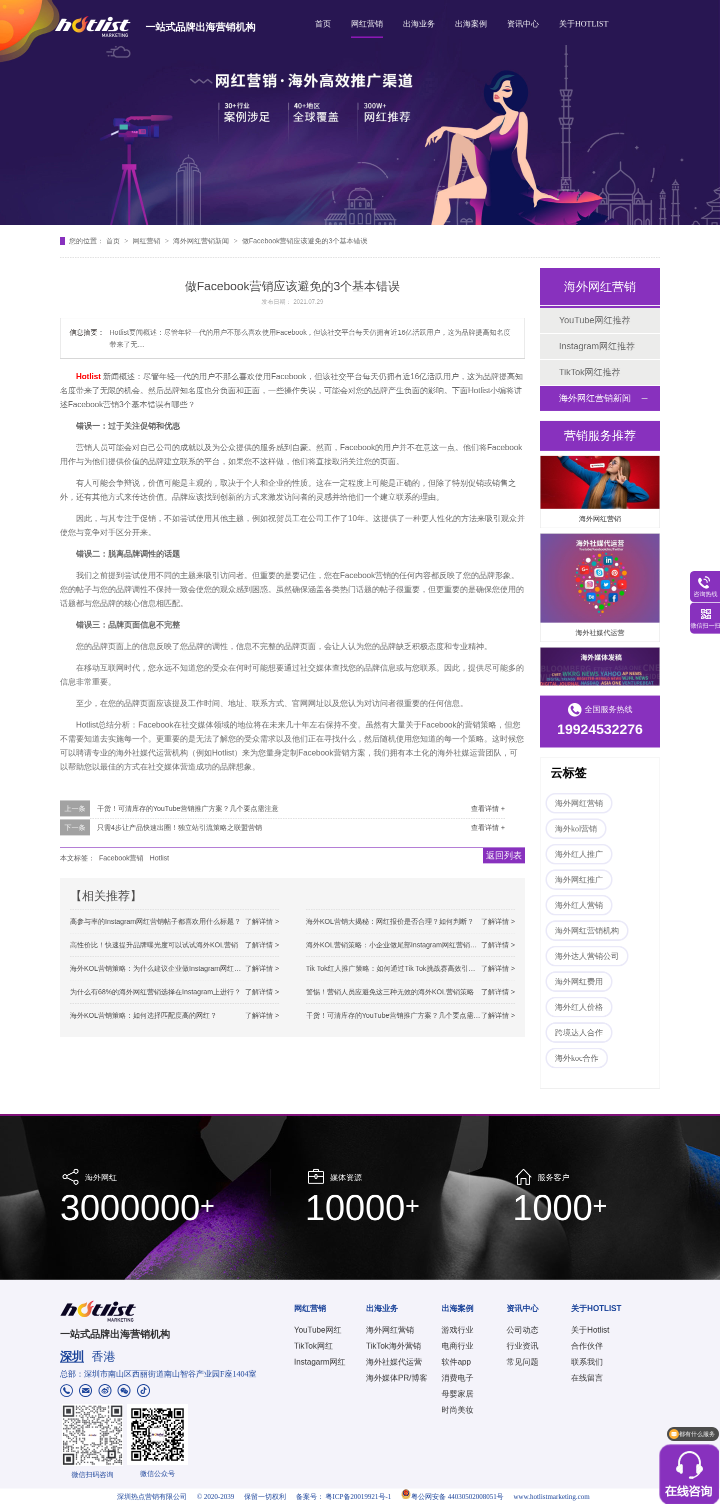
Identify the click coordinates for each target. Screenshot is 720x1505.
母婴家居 (458, 1394)
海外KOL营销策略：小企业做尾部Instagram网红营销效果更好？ (405, 945)
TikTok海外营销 (393, 1346)
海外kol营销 (576, 828)
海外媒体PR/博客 (397, 1378)
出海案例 (471, 23)
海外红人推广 (579, 854)
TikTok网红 (313, 1346)
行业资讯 (522, 1346)
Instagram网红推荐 (597, 346)
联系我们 (587, 1362)
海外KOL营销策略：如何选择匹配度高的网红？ (143, 1015)
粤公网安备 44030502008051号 (452, 1497)
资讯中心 (523, 23)
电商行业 (458, 1346)
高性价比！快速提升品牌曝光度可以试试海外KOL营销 (154, 945)
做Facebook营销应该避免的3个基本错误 (305, 241)
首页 (323, 23)
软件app (456, 1362)
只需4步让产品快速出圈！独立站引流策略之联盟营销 (179, 827)
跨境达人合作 (579, 1032)
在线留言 (587, 1378)
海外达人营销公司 (587, 956)
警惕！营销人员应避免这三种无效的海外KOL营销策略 (390, 992)
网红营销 (367, 23)
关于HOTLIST (583, 23)
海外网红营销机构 (587, 930)
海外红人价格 (579, 1007)
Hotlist (159, 858)
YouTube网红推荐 (594, 320)
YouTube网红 (318, 1330)
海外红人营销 (579, 905)
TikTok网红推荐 (589, 372)
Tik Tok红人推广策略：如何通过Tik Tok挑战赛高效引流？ (394, 968)
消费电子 (458, 1378)
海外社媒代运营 (600, 634)
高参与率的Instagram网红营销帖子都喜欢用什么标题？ (155, 921)
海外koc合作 (576, 1058)
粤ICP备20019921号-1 (358, 1497)
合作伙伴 (587, 1346)
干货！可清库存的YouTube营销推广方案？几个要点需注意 (187, 808)
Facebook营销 (121, 858)
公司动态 (522, 1330)
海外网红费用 (579, 981)
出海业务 (419, 23)
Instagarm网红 (320, 1362)
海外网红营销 (600, 520)
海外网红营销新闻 (202, 241)
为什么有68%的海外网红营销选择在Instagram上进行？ (155, 992)
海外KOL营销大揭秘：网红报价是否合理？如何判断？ (390, 921)
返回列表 (504, 855)
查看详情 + (488, 808)
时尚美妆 (458, 1410)
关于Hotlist (590, 1330)
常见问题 (522, 1362)
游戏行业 (458, 1330)
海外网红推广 (579, 879)
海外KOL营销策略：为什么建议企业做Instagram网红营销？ (162, 968)
